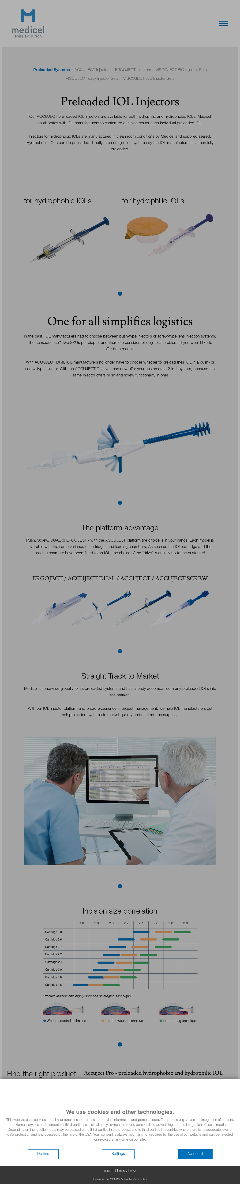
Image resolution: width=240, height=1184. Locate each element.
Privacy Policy (126, 1170)
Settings (118, 1154)
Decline (43, 1154)
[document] (120, 1128)
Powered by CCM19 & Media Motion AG (120, 1179)
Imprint (108, 1170)
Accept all (195, 1154)
